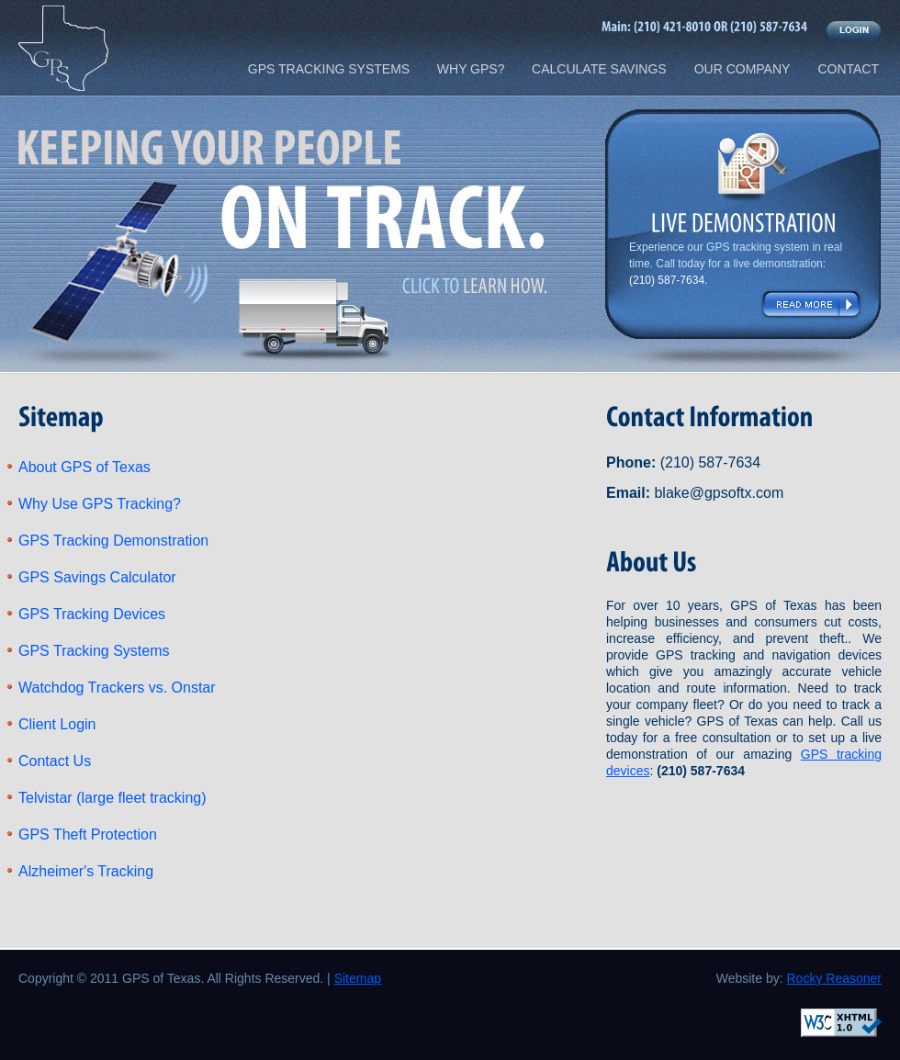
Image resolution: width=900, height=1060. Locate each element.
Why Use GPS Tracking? (99, 504)
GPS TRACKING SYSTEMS (329, 69)
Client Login (57, 724)
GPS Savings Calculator (97, 577)
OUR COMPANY (742, 69)
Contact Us (54, 761)
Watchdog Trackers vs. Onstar (117, 687)
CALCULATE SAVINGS (599, 69)
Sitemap (357, 978)
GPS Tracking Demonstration (113, 540)
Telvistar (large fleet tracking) (112, 798)
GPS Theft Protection (87, 834)
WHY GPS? (471, 69)
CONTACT (848, 69)
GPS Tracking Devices (91, 614)
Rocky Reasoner (835, 978)
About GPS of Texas (84, 467)
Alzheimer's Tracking (85, 871)
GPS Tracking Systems (94, 651)
